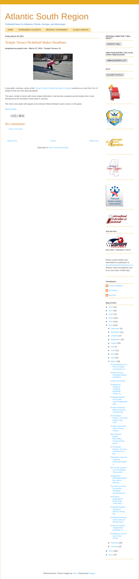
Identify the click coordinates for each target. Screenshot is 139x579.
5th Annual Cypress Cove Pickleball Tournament (118, 470)
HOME (10, 30)
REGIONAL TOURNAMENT (57, 30)
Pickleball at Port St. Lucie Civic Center (118, 536)
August (114, 343)
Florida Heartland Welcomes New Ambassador (118, 409)
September (116, 339)
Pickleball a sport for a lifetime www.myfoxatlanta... (118, 460)
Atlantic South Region (47, 16)
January (114, 546)
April (113, 358)
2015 (111, 318)
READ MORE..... (12, 109)
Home (53, 141)
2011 (111, 555)
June (113, 350)
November (115, 332)
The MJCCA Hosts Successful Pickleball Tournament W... (118, 489)
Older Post (94, 141)
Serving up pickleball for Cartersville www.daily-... (117, 500)
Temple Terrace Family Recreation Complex (53, 88)
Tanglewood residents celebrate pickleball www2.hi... (116, 388)
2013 (111, 325)
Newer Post (12, 141)
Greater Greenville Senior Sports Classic (118, 428)
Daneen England (116, 286)
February (115, 543)
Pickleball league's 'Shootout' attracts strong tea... (118, 510)
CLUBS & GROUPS (80, 30)
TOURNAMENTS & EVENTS (29, 30)
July (113, 347)
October (114, 336)
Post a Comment (16, 129)
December (115, 328)
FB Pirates (113, 290)
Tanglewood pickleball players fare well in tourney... (118, 479)
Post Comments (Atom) (58, 147)
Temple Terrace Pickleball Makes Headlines (118, 375)
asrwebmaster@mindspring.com (119, 265)
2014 (111, 321)
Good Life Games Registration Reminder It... (118, 528)
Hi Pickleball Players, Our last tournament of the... (118, 450)
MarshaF (112, 295)
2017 (111, 311)
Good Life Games (117, 381)
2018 (111, 307)
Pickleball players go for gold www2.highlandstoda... (118, 400)
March (114, 361)
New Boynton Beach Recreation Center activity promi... (117, 438)
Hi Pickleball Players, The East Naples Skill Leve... (118, 419)
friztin (75, 573)
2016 (111, 314)
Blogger (92, 573)
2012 (111, 551)
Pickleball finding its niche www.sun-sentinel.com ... (118, 519)
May (113, 354)
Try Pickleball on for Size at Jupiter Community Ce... (118, 366)
